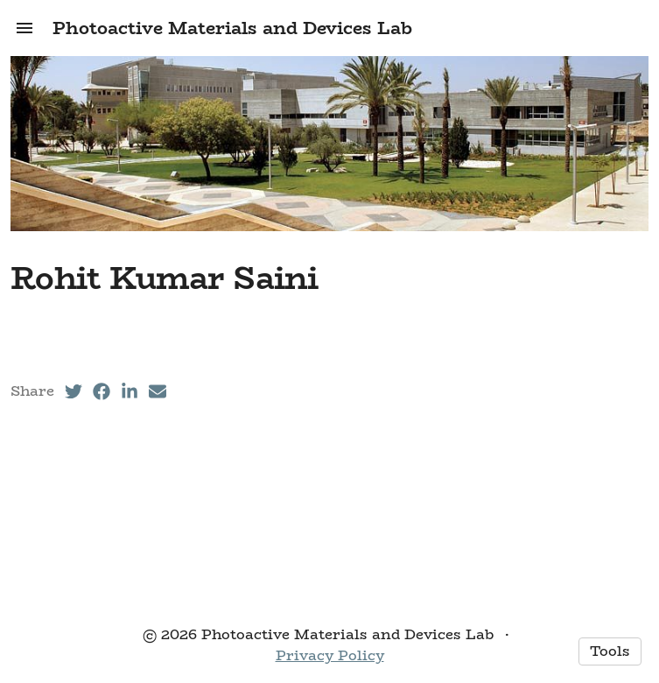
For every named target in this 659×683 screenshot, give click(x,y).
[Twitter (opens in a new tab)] (73, 391)
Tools (610, 651)
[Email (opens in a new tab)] (157, 391)
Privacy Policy (330, 655)
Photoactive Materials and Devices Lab (232, 27)
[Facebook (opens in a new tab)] (101, 391)
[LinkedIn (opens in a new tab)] (129, 391)
